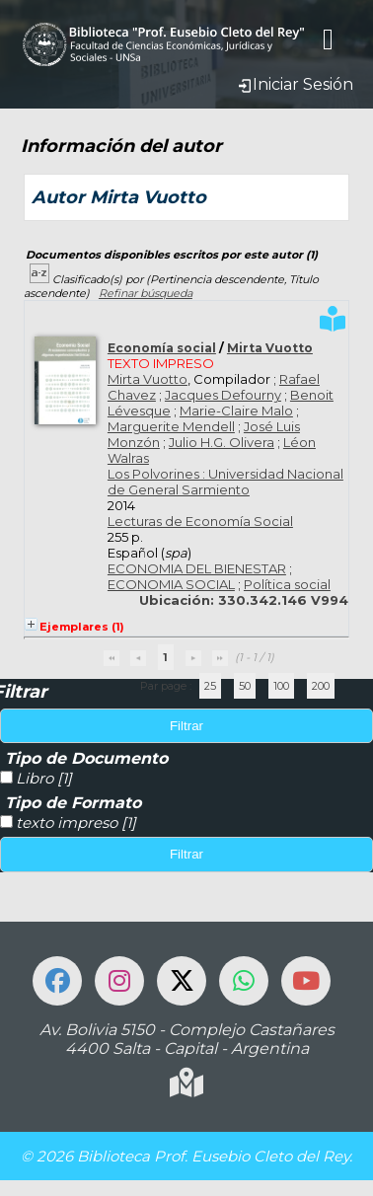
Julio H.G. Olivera (221, 442)
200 (321, 686)
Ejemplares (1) (81, 627)
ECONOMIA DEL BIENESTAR (197, 568)
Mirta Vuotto (270, 347)
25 (210, 686)
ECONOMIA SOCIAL (171, 584)
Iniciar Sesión (295, 84)
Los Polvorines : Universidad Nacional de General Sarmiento (225, 481)
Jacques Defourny (223, 395)
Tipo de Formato (73, 802)
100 (281, 686)
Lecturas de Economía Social (200, 521)
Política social (287, 584)
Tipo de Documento (86, 758)
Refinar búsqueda (145, 293)
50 (245, 686)
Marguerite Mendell (171, 426)
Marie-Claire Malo (236, 410)
